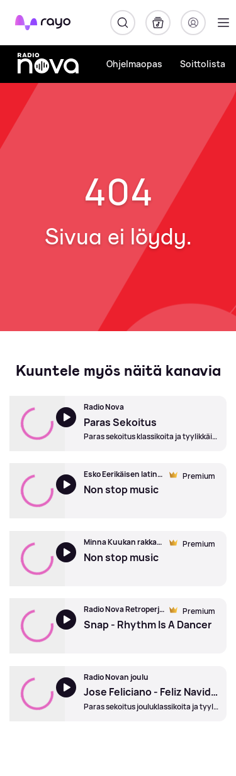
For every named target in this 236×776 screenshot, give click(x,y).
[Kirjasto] (158, 22)
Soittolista (202, 64)
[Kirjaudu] (193, 22)
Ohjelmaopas (134, 64)
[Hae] (122, 22)
